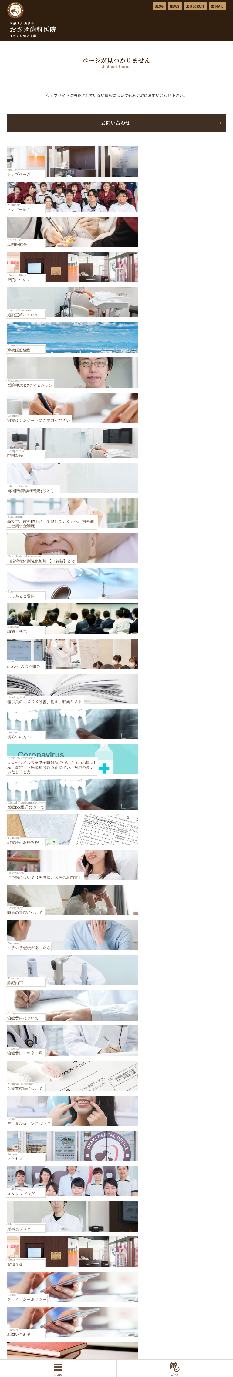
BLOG (159, 6)
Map (179, 831)
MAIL (217, 6)
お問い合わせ (116, 122)
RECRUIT (194, 6)
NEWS (174, 6)
